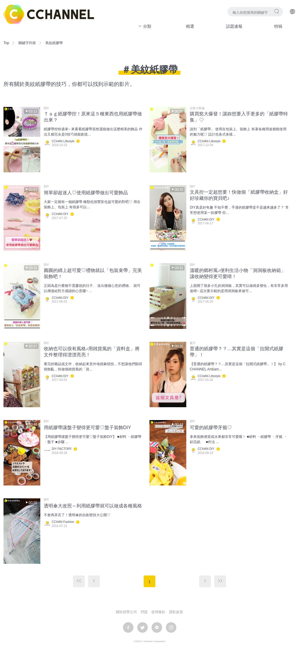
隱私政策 (176, 612)
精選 (190, 26)
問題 (144, 612)
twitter (142, 627)
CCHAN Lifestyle (63, 141)
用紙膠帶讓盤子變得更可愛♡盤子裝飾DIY (87, 427)
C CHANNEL (49, 14)
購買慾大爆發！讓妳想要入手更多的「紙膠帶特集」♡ (239, 116)
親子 (193, 343)
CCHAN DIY (60, 214)
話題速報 (234, 26)
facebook (128, 627)
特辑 (278, 26)
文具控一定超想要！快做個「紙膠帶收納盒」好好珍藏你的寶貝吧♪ (239, 195)
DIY (46, 108)
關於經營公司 (126, 612)
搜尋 (276, 11)
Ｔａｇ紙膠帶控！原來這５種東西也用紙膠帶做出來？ (93, 116)
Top (6, 43)
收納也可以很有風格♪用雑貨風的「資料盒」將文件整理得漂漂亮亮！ (92, 351)
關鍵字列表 (27, 43)
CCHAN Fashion (63, 521)
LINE (157, 627)
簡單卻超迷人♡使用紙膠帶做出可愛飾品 (86, 192)
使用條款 (158, 612)
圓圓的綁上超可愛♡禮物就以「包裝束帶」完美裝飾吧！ (93, 273)
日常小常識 (197, 108)
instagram (171, 627)
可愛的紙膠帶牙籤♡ (211, 427)
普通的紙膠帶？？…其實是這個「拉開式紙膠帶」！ (236, 351)
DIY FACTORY (62, 448)
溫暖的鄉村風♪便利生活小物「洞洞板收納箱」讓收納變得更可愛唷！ (238, 273)
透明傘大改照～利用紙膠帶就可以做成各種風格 (93, 505)
